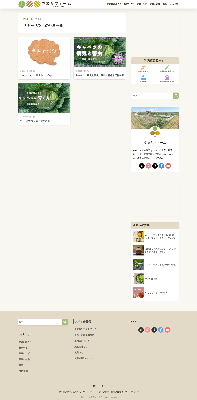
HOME (98, 386)
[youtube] (168, 166)
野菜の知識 (155, 4)
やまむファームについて (70, 392)
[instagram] (148, 166)
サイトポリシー (132, 392)
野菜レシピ (142, 4)
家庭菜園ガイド (114, 4)
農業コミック (81, 353)
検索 (176, 96)
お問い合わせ (117, 392)
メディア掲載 (103, 392)
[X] (142, 166)
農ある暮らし (81, 347)
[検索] (65, 322)
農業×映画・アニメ (83, 359)
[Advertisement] (155, 32)
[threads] (155, 166)
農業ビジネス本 (82, 341)
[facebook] (161, 166)
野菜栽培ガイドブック (85, 329)
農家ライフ (129, 4)
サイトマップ (89, 392)
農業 (165, 4)
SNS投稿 (174, 4)
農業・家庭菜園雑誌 (84, 335)
